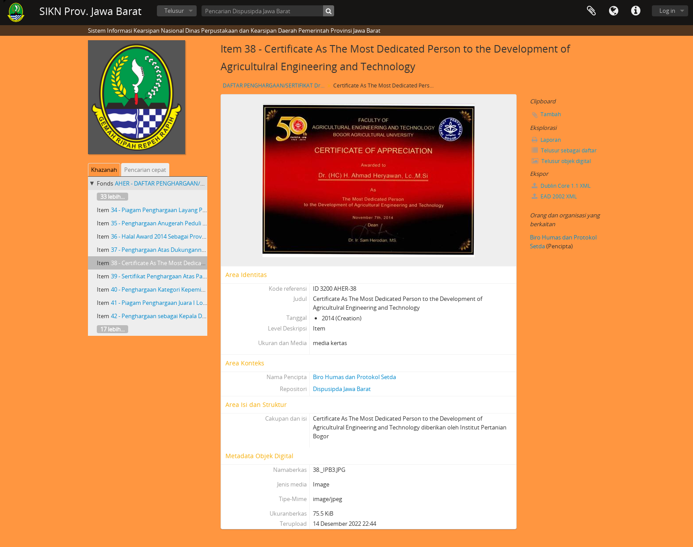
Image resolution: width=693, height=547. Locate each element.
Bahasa (613, 11)
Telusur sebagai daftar (564, 150)
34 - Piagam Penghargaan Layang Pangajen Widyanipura (184, 210)
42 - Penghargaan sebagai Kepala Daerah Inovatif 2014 (181, 316)
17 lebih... (112, 329)
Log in (667, 11)
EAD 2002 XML (554, 196)
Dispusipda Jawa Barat (342, 389)
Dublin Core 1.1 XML (561, 186)
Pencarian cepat (145, 170)
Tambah (551, 114)
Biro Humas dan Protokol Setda (354, 377)
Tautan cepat (635, 11)
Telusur (174, 11)
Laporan (546, 140)
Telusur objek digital (561, 161)
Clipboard (591, 11)
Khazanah (104, 170)
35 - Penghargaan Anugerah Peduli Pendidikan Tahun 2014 (187, 223)
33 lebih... (112, 197)
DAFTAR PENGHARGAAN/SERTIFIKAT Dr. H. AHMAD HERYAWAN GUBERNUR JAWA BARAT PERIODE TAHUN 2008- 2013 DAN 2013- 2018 (275, 85)
